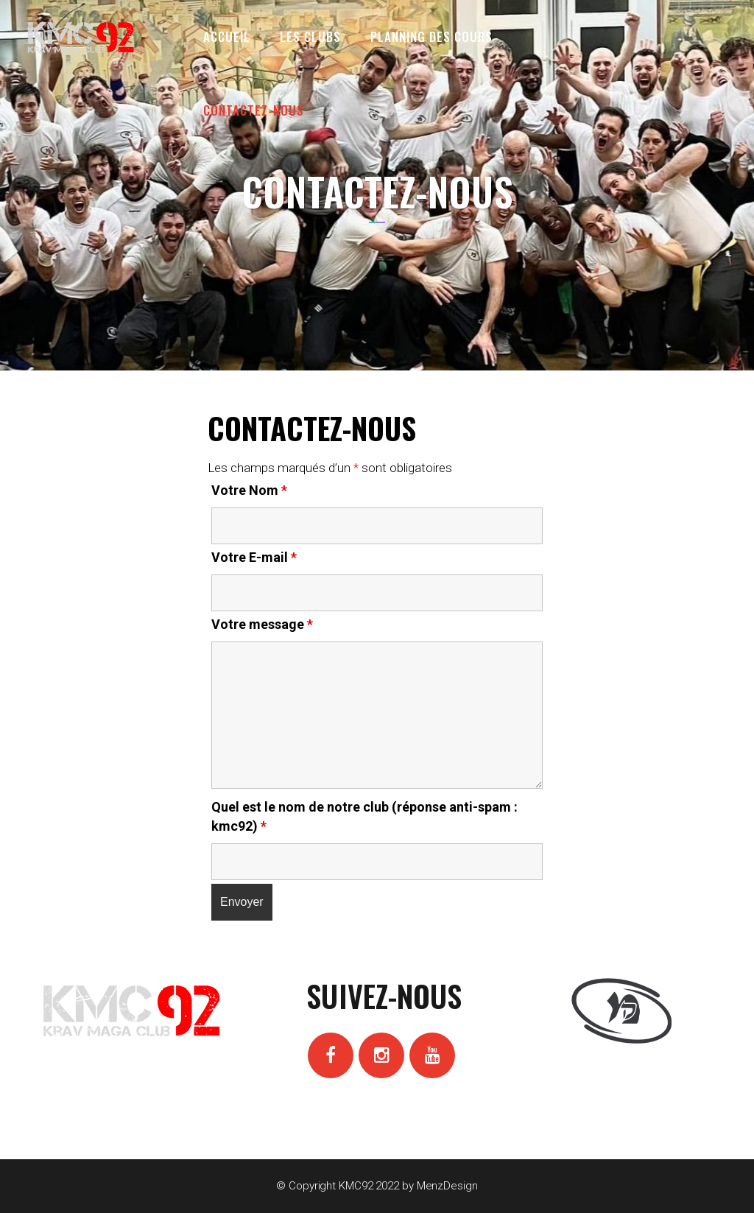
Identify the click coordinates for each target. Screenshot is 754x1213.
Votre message (262, 624)
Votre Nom (249, 490)
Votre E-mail (254, 557)
